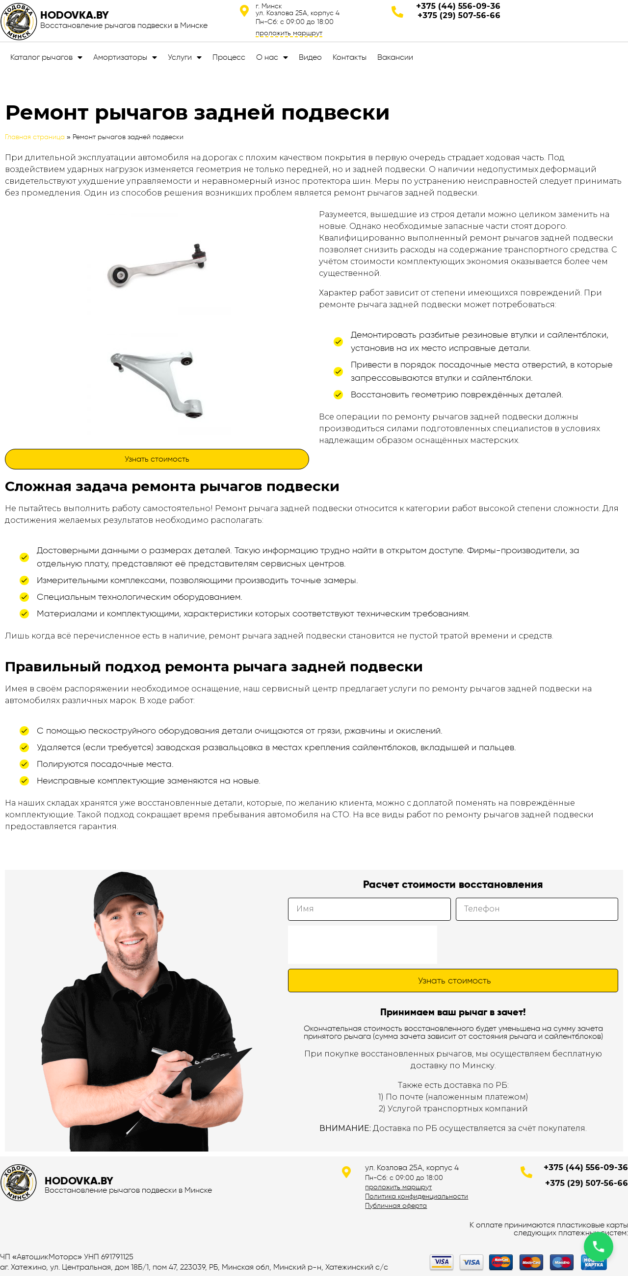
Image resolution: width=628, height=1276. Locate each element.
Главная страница (35, 137)
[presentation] (362, 945)
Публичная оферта (396, 1205)
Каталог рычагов (46, 57)
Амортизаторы (125, 57)
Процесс (228, 57)
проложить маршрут (289, 33)
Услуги (185, 57)
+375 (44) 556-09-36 (458, 6)
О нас (272, 57)
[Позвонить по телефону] (598, 1246)
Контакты (349, 57)
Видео (310, 57)
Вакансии (395, 57)
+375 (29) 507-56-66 (459, 15)
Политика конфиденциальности (416, 1196)
